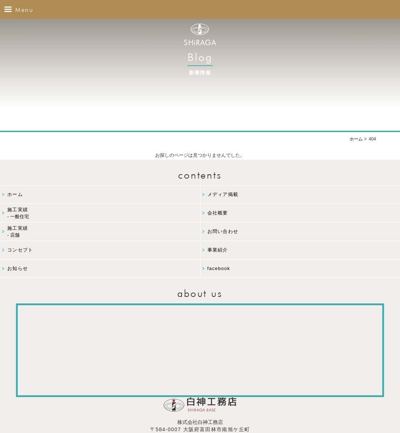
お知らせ (17, 268)
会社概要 (217, 213)
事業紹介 (217, 250)
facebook (218, 268)
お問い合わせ (223, 231)
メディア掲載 (223, 194)
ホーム (15, 194)
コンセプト (20, 250)
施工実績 (103, 213)
